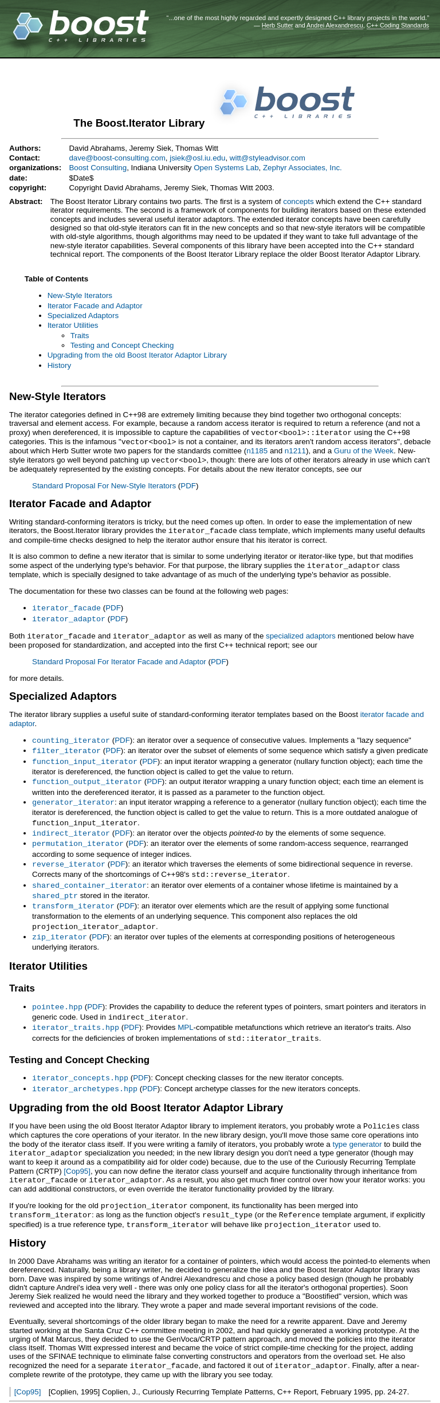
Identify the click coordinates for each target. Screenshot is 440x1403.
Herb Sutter (277, 25)
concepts (298, 201)
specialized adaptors (301, 632)
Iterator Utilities (73, 325)
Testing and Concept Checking (122, 345)
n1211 (295, 449)
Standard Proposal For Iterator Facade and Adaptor (119, 657)
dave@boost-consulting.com (117, 158)
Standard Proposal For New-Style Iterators (104, 484)
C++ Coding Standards (398, 25)
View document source (48, 1389)
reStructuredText (214, 1389)
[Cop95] (77, 1153)
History (59, 365)
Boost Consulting (98, 167)
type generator (357, 1127)
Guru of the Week (364, 449)
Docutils (152, 1389)
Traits (79, 335)
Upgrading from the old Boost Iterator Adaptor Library (137, 355)
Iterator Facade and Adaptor (95, 305)
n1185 (257, 449)
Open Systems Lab (226, 167)
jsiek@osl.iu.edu (197, 158)
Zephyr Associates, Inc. (302, 167)
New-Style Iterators (80, 295)
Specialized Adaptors (83, 315)
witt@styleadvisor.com (267, 158)
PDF (188, 484)
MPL (185, 1013)
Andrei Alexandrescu (335, 25)
